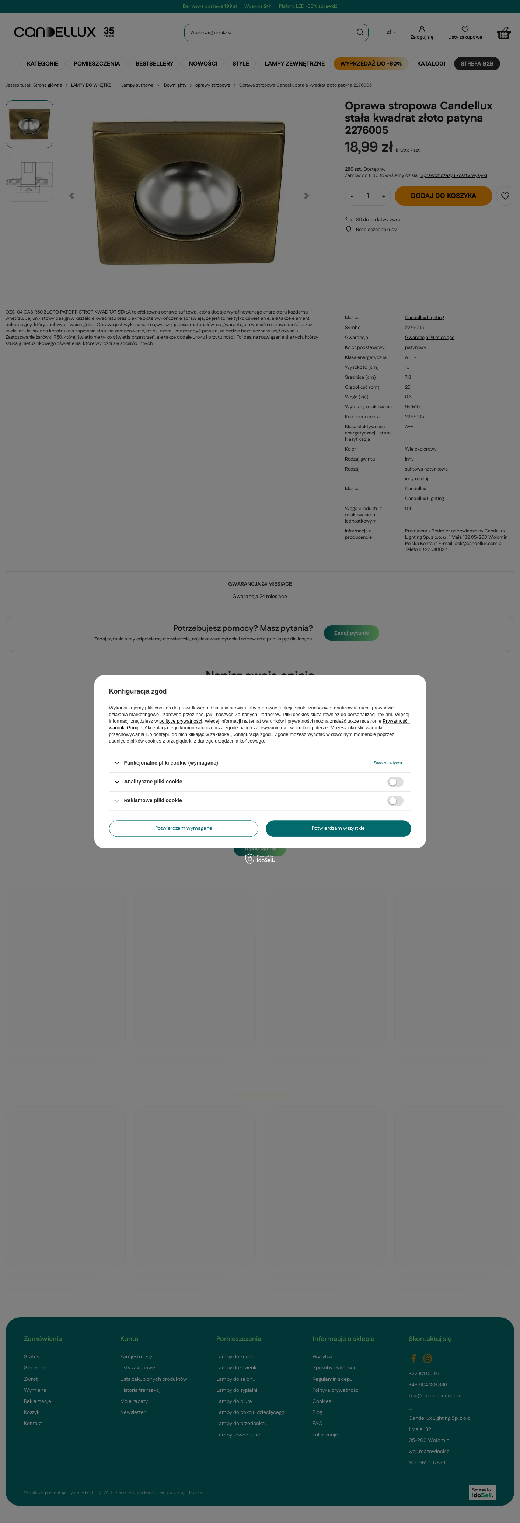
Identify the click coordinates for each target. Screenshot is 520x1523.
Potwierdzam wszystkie (338, 828)
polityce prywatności (180, 721)
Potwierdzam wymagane (183, 828)
